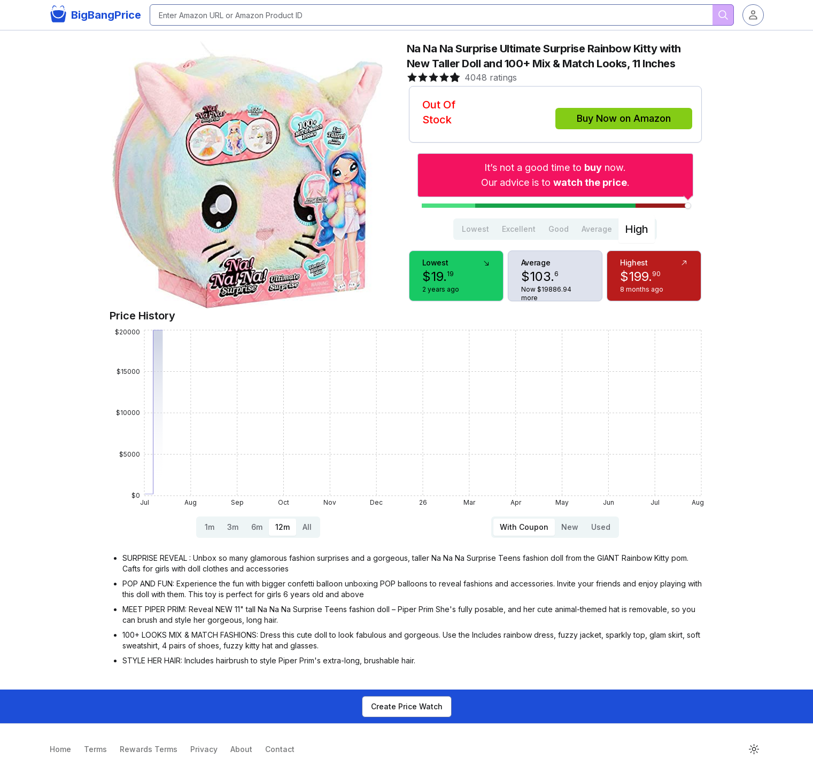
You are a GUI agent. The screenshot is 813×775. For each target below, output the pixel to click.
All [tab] (307, 526)
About (241, 749)
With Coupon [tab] (524, 526)
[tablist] (555, 229)
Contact (280, 749)
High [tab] (636, 229)
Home (60, 749)
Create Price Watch (407, 706)
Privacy (204, 749)
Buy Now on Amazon (624, 118)
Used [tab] (600, 526)
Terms (95, 749)
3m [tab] (232, 526)
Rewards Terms (148, 749)
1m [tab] (209, 526)
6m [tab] (256, 526)
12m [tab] (282, 526)
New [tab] (569, 526)
